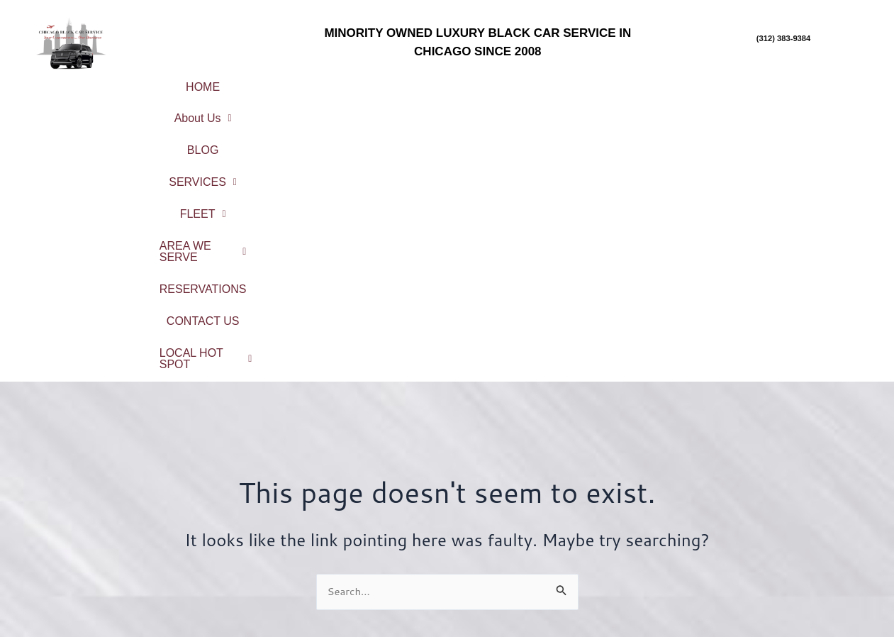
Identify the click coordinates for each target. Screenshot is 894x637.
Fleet (341, 532)
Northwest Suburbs (785, 544)
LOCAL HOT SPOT (578, 106)
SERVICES (464, 83)
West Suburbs (784, 581)
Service (340, 514)
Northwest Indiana (785, 600)
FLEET (559, 83)
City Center (785, 488)
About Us (289, 83)
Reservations (341, 551)
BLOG (375, 83)
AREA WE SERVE (673, 83)
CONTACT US (448, 106)
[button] (290, 83)
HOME (204, 83)
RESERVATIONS (329, 106)
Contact (341, 570)
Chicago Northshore (784, 507)
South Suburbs (785, 563)
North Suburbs (785, 525)
